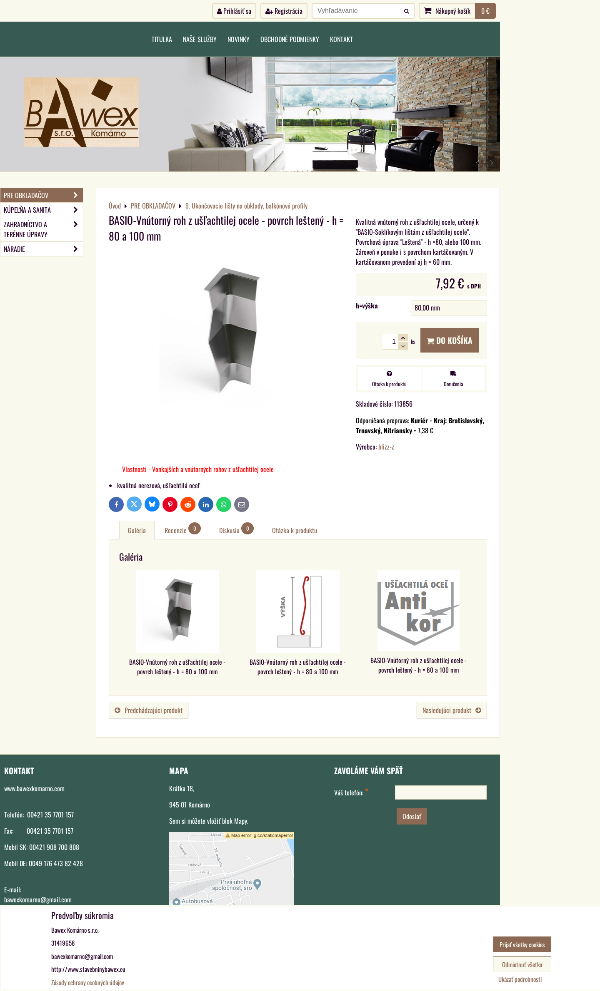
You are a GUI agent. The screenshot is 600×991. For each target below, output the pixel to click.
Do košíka (449, 340)
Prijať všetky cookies (522, 944)
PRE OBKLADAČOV (43, 195)
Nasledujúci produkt (451, 710)
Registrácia (283, 11)
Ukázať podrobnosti (520, 979)
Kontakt (341, 39)
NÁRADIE (43, 249)
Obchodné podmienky (289, 39)
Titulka (162, 39)
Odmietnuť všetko (522, 964)
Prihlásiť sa (234, 11)
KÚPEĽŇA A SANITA (43, 210)
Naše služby (200, 39)
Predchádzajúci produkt (148, 710)
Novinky (239, 39)
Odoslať (411, 816)
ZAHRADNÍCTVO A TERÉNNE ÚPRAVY (43, 229)
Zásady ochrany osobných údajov (87, 982)
